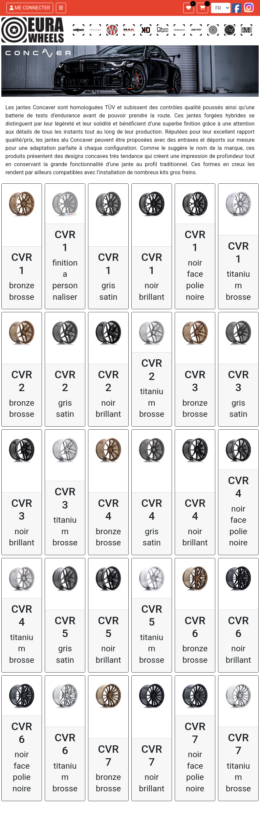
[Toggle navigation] (61, 8)
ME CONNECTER (29, 7)
